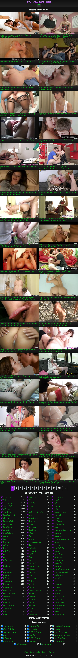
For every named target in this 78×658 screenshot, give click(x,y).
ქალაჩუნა (58, 563)
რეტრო (6, 575)
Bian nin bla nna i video (62, 635)
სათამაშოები (7, 527)
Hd (4, 557)
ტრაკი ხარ (58, 557)
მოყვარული (59, 518)
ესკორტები (33, 641)
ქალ (4, 563)
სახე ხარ (58, 593)
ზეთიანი (6, 584)
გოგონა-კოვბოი (60, 512)
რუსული (6, 599)
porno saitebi (39, 1)
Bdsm (31, 575)
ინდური (32, 569)
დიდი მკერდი (8, 503)
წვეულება (58, 599)
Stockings (32, 521)
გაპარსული (7, 509)
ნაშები (57, 509)
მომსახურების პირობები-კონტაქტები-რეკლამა (39, 652)
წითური (6, 548)
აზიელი (6, 518)
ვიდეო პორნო (8, 626)
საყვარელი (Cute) (9, 515)
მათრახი (58, 578)
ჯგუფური (6, 596)
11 (54, 488)
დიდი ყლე (58, 536)
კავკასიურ (32, 563)
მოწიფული (33, 581)
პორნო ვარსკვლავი (62, 539)
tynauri (5, 635)
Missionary (32, 509)
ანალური (32, 527)
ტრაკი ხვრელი (8, 605)
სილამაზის (58, 515)
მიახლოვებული (60, 560)
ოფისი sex (7, 590)
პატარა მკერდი (8, 506)
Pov (30, 536)
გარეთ (5, 545)
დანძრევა (6, 551)
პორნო (57, 629)
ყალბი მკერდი (60, 614)
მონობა (6, 578)
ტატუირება (33, 551)
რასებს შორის (60, 548)
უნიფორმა (7, 608)
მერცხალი (33, 614)
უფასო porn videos (9, 632)
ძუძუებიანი (33, 497)
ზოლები (57, 545)
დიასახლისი (7, 572)
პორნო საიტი (8, 641)
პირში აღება (7, 497)
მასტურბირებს (8, 521)
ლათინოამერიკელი (62, 569)
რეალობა (32, 578)
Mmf (30, 560)
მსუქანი (31, 602)
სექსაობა (6, 500)
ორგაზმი (32, 599)
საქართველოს (60, 605)
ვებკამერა (32, 605)
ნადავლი (58, 506)
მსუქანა (31, 587)
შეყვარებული (8, 533)
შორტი (31, 611)
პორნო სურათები (35, 632)
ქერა (56, 503)
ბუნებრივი (32, 530)
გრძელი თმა (59, 575)
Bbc (30, 545)
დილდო (58, 566)
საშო (30, 515)
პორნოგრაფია (34, 638)
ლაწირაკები (7, 512)
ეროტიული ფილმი (61, 572)
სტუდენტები (59, 554)
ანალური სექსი (8, 629)
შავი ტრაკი (33, 596)
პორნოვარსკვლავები (62, 626)
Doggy (31, 506)
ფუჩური (57, 500)
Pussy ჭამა (58, 584)
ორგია (31, 608)
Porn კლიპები (34, 626)
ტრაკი (31, 500)
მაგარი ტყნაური (60, 638)
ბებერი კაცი (7, 602)
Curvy (5, 569)
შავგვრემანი (59, 497)
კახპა (31, 524)
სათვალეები (59, 596)
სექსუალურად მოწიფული (38, 512)
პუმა (4, 611)
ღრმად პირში (59, 524)
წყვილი (6, 542)
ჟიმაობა (32, 635)
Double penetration (9, 593)
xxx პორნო (33, 629)
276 (59, 488)
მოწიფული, (7, 638)
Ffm (4, 554)
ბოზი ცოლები (8, 560)
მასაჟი (5, 614)
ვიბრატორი (7, 581)
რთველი (32, 572)
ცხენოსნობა (33, 503)
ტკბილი (57, 542)
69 (55, 581)
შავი (4, 539)
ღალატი (58, 590)
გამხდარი (32, 548)
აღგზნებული (59, 521)
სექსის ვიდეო (46, 644)
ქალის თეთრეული (35, 542)
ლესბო (31, 554)
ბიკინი (57, 611)
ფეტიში (31, 584)
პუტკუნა (57, 587)
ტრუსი (31, 533)
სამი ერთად (33, 518)
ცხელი (57, 527)
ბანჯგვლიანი (7, 524)
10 (49, 488)
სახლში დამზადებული (63, 530)
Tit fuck (31, 593)
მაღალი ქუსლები (35, 590)
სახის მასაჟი (7, 566)
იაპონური (6, 530)
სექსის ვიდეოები (22, 644)
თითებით (58, 533)
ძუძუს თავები (7, 587)
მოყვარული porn (61, 632)
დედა (57, 551)
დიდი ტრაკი (59, 602)
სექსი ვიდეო (59, 641)
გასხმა (5, 536)
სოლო (31, 539)
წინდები (57, 608)
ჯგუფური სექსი (34, 566)
